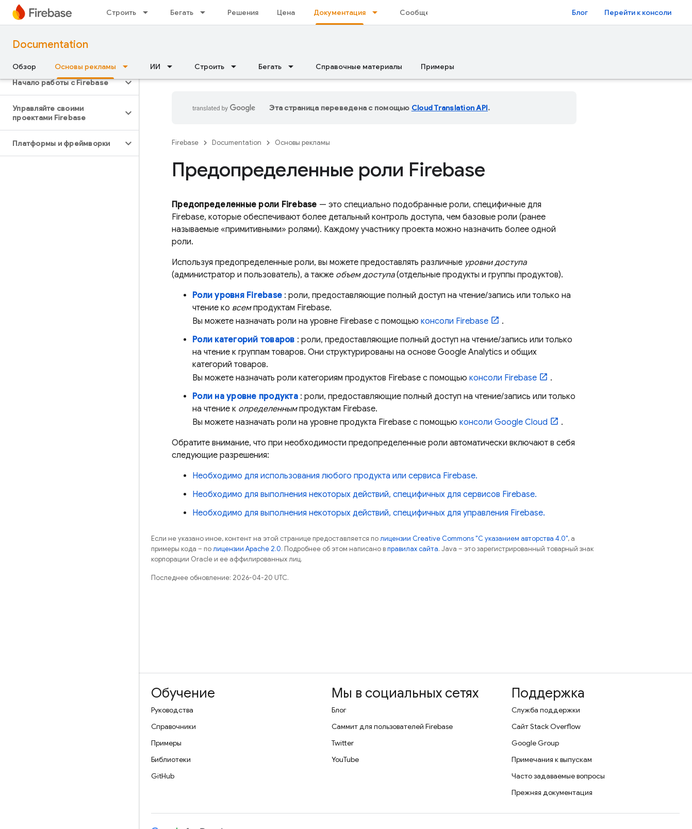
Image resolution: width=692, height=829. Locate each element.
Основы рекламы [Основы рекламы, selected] (85, 66)
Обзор (24, 66)
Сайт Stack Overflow (546, 726)
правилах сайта (412, 548)
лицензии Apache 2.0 (247, 548)
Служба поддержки (546, 710)
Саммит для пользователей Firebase (392, 726)
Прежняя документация (552, 792)
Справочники (173, 726)
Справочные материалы (359, 66)
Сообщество (423, 12)
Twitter (343, 743)
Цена (286, 12)
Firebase (185, 142)
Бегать (181, 12)
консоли (454, 321)
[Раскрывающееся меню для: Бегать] (205, 12)
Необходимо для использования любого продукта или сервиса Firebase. (334, 476)
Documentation (50, 44)
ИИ (155, 66)
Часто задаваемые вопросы (558, 776)
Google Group (535, 743)
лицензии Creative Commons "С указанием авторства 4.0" (474, 538)
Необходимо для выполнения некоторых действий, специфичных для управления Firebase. (368, 513)
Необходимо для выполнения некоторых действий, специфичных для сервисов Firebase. (364, 494)
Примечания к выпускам (552, 759)
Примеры (437, 66)
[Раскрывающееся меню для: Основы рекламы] (128, 66)
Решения (242, 12)
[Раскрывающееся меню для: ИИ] (172, 66)
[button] (61, 82)
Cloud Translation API (449, 107)
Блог (580, 12)
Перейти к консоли (637, 12)
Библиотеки (171, 759)
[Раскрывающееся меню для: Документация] (378, 12)
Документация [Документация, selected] (340, 12)
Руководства (172, 710)
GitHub (162, 776)
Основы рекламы (302, 142)
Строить (121, 12)
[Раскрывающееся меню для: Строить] (148, 12)
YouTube (345, 759)
